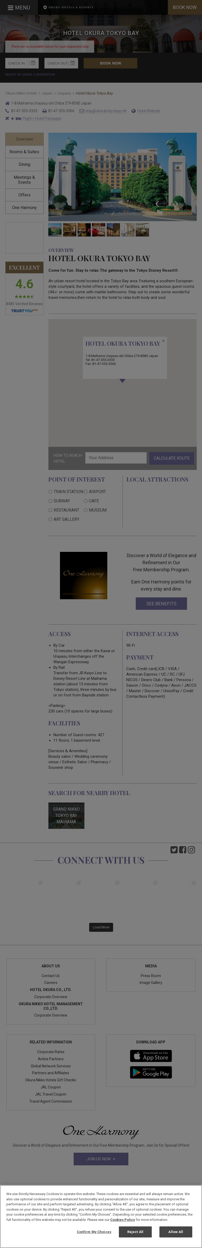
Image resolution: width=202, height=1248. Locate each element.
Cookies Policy (122, 1220)
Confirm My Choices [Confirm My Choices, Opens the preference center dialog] (94, 1232)
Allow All (175, 1232)
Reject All (135, 1232)
